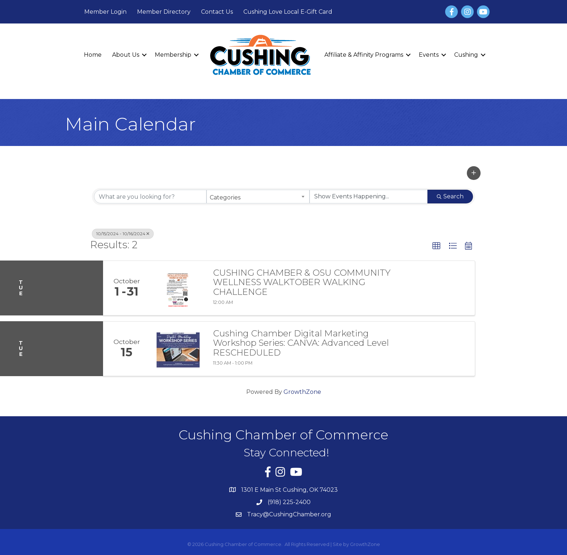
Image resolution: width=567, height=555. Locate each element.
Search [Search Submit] (450, 196)
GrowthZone (302, 391)
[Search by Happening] (369, 196)
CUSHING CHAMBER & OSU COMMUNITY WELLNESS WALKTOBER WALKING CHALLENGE (302, 282)
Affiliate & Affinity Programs (363, 54)
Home (93, 54)
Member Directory (164, 11)
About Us (125, 54)
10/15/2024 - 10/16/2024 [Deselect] (122, 233)
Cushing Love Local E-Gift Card (287, 11)
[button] (474, 173)
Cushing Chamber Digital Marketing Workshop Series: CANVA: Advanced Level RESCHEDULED (301, 343)
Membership (173, 54)
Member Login (105, 11)
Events (429, 54)
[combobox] (258, 196)
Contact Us (217, 11)
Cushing (466, 54)
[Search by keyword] (150, 196)
